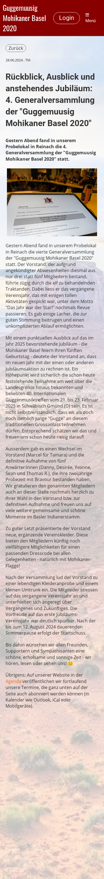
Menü (90, 18)
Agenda (13, 681)
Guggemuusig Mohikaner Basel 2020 (24, 18)
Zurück (16, 48)
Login (66, 17)
